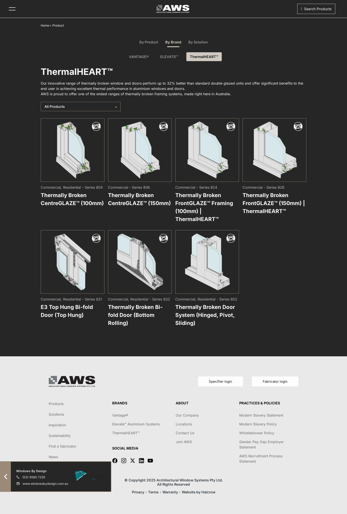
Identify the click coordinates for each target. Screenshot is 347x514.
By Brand (173, 42)
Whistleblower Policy (256, 433)
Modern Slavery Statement (261, 415)
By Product (148, 42)
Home (45, 25)
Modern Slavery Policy (258, 424)
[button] (316, 9)
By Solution (198, 42)
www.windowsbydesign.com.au (45, 483)
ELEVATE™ (169, 56)
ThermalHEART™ (204, 56)
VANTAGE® (139, 56)
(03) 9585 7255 (33, 477)
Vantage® (120, 415)
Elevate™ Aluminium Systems (136, 424)
